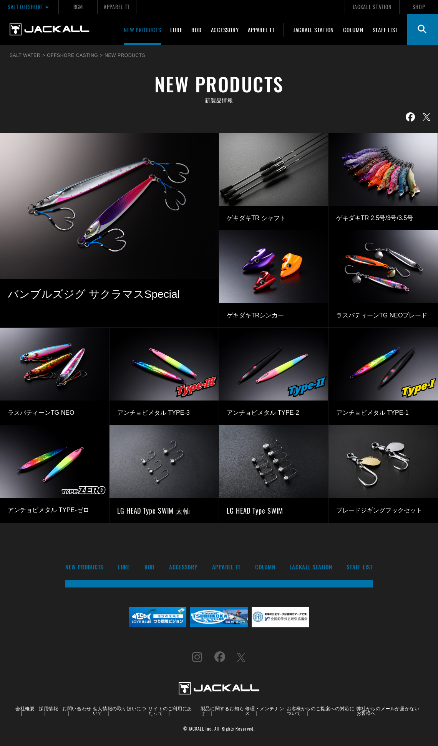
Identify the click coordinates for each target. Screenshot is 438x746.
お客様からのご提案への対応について (320, 710)
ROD (196, 30)
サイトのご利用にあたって (170, 710)
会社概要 (25, 708)
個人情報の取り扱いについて (119, 710)
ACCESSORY (225, 30)
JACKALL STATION (372, 6)
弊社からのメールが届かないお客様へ (388, 710)
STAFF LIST (385, 30)
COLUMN (353, 30)
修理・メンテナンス (264, 710)
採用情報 (48, 708)
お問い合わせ (76, 708)
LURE (176, 30)
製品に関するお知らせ (222, 710)
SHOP (419, 6)
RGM (78, 6)
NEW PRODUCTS (142, 30)
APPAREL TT (117, 6)
